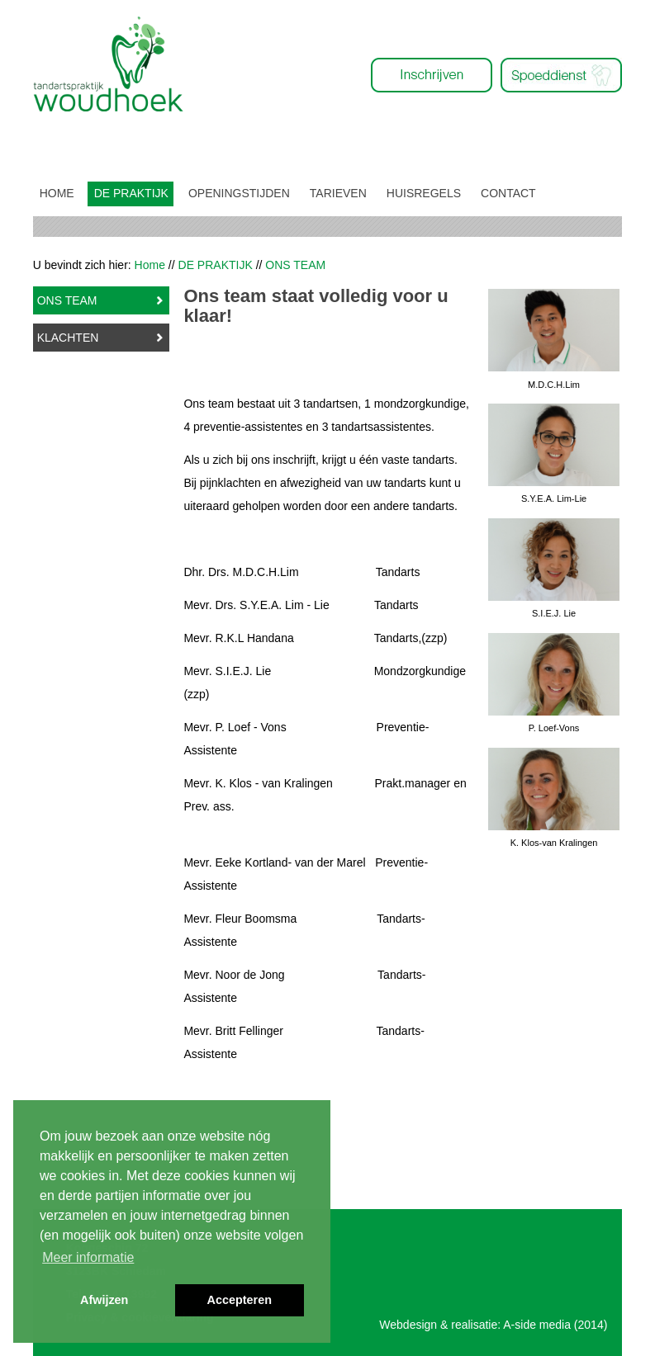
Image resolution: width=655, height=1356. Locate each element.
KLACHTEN (68, 337)
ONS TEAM (67, 300)
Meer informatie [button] (88, 1257)
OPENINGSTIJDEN (239, 193)
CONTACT (508, 193)
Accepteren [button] (239, 1299)
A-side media (537, 1324)
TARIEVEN (338, 193)
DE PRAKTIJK (131, 193)
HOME (57, 193)
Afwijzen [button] (104, 1299)
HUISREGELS (424, 193)
